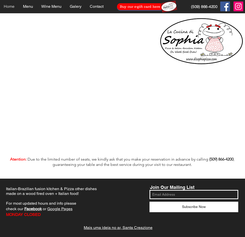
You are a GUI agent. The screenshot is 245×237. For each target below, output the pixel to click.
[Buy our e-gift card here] (140, 6)
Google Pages (59, 208)
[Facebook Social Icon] (225, 6)
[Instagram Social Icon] (238, 6)
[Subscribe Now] (194, 207)
